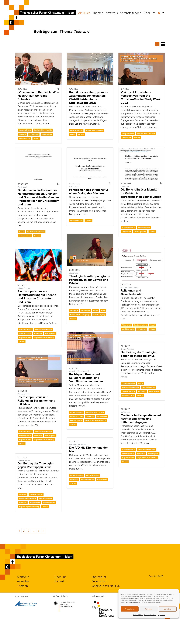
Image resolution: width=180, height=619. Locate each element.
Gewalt (72, 134)
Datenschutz (100, 581)
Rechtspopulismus (140, 232)
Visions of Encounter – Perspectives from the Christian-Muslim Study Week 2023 (140, 97)
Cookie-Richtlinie (138, 615)
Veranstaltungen (130, 13)
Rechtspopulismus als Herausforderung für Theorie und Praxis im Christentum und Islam (37, 296)
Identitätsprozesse (144, 227)
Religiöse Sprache (25, 338)
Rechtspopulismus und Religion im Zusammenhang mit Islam (36, 400)
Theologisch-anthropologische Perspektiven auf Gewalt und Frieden (89, 279)
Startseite (23, 577)
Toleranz (36, 138)
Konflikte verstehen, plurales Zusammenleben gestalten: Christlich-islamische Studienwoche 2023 (88, 97)
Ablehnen (148, 609)
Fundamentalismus (128, 227)
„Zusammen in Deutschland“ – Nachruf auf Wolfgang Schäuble (38, 95)
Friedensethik (85, 311)
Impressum (161, 615)
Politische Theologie (128, 391)
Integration (22, 134)
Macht (103, 311)
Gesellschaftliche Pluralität (43, 130)
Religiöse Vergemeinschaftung (44, 338)
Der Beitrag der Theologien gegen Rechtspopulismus (139, 354)
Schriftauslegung (24, 138)
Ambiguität (74, 311)
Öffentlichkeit (33, 134)
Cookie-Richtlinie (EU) (106, 586)
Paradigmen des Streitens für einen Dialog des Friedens (88, 191)
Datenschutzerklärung (150, 615)
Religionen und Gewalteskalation (132, 292)
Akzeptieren (129, 609)
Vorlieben (167, 609)
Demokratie (22, 494)
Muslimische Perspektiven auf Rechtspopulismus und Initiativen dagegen (141, 418)
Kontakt (59, 581)
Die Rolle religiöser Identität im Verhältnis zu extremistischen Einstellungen (141, 193)
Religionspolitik (47, 134)
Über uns (149, 13)
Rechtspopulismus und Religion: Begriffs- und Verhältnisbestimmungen (86, 378)
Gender (21, 232)
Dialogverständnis (25, 130)
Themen (98, 13)
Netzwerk (112, 13)
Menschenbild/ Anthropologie (80, 315)
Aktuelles (84, 13)
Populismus (38, 333)
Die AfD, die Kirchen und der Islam (88, 449)
